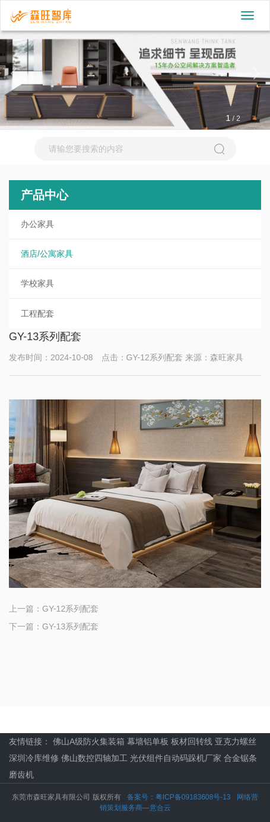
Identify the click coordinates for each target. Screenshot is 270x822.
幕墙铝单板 (148, 741)
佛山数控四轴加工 (94, 758)
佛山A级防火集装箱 (89, 741)
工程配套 (37, 313)
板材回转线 (191, 741)
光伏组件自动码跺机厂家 (175, 758)
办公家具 (37, 224)
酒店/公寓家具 (47, 253)
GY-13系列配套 (70, 626)
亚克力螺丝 (235, 741)
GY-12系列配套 (70, 608)
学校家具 (37, 283)
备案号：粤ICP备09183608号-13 (179, 797)
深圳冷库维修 (34, 758)
